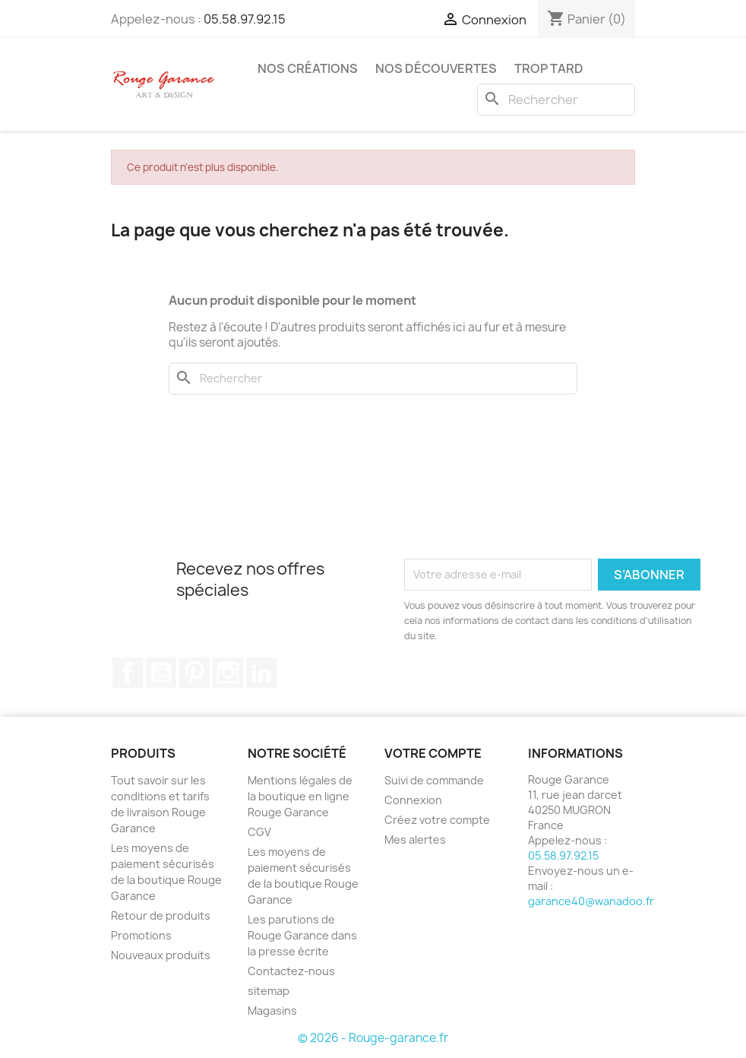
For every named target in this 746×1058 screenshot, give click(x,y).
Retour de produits (160, 915)
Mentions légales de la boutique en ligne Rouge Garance (300, 796)
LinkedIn (261, 672)
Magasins (272, 1010)
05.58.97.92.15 (245, 19)
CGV (259, 832)
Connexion (413, 800)
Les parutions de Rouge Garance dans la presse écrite (302, 935)
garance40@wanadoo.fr (591, 901)
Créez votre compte (437, 820)
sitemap (268, 991)
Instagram (228, 672)
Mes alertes (415, 839)
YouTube (161, 672)
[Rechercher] (556, 100)
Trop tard (548, 68)
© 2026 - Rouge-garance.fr (373, 1038)
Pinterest (194, 672)
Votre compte (433, 753)
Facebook (127, 672)
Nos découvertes (436, 68)
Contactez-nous (291, 971)
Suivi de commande (434, 780)
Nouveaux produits (160, 955)
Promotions (141, 935)
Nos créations (308, 68)
